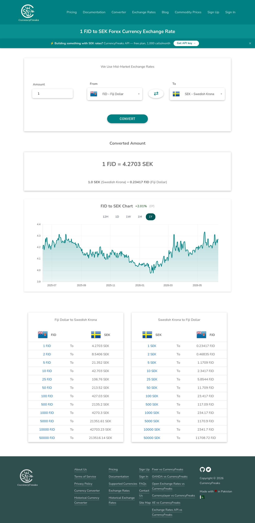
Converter (119, 12)
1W (128, 217)
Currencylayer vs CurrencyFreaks (173, 495)
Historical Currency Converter (86, 500)
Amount (39, 84)
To (174, 84)
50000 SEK (152, 438)
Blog (165, 12)
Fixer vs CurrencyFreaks (167, 469)
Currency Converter (87, 491)
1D (117, 217)
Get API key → (186, 43)
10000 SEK (152, 429)
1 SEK (151, 346)
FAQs (142, 484)
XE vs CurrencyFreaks (166, 503)
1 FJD (47, 346)
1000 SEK (152, 413)
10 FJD (47, 371)
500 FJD (47, 404)
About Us (80, 469)
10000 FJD (47, 429)
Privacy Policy (83, 484)
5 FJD (47, 362)
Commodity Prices (188, 12)
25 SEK (152, 379)
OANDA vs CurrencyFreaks (169, 476)
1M (140, 217)
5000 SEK (152, 421)
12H (105, 217)
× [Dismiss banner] (250, 43)
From (93, 84)
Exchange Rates (144, 12)
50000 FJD (47, 438)
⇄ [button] (156, 94)
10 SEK (152, 371)
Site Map (145, 503)
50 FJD (47, 388)
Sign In (230, 12)
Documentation (94, 12)
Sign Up (213, 12)
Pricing (72, 12)
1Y (150, 217)
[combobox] (114, 94)
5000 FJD (47, 421)
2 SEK (151, 354)
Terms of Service (85, 476)
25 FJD (47, 379)
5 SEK (151, 362)
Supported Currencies (123, 484)
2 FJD (47, 354)
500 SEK (152, 404)
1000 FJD (47, 413)
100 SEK (152, 396)
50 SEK (152, 388)
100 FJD (47, 396)
